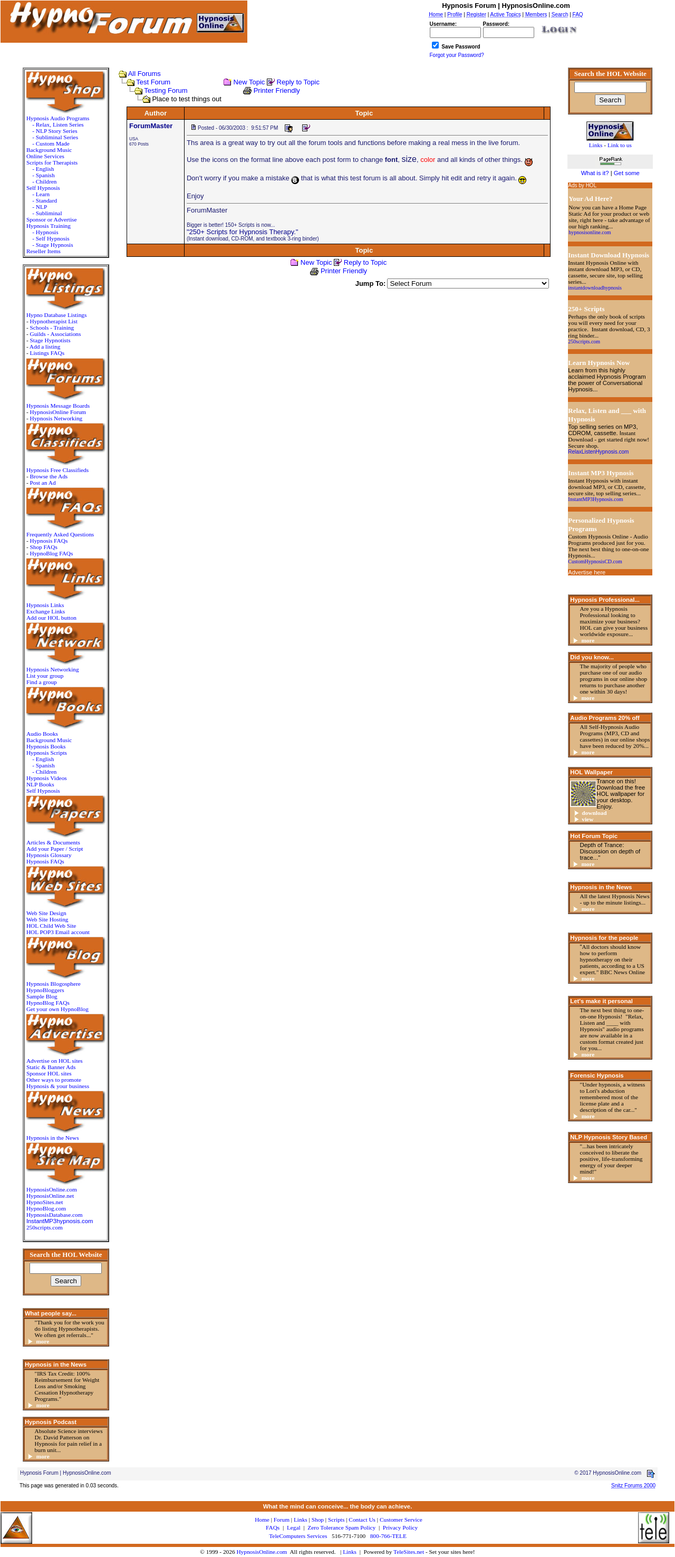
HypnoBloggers (45, 990)
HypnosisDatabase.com (54, 1215)
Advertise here (586, 572)
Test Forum (153, 82)
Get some (627, 173)
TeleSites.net (409, 1552)
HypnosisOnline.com (261, 1552)
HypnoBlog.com (46, 1208)
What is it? (595, 173)
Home (262, 1519)
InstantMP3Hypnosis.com (595, 499)
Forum (282, 1519)
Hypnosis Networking (56, 418)
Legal (294, 1527)
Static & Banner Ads (50, 1067)
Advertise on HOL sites (54, 1061)
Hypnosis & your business (57, 1086)
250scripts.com (44, 1227)
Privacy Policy (400, 1527)
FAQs (272, 1527)
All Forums (144, 74)
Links (349, 1552)
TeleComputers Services (298, 1536)
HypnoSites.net (44, 1202)
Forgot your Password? (457, 55)
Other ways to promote (53, 1080)
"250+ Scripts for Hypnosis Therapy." (242, 232)
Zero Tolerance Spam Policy (341, 1527)
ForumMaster (150, 126)
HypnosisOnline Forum (58, 412)
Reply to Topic (298, 82)
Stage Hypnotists (50, 340)
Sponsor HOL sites (49, 1073)
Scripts (336, 1519)
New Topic (249, 82)
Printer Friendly (277, 90)
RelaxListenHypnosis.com (598, 452)
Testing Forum (165, 90)
